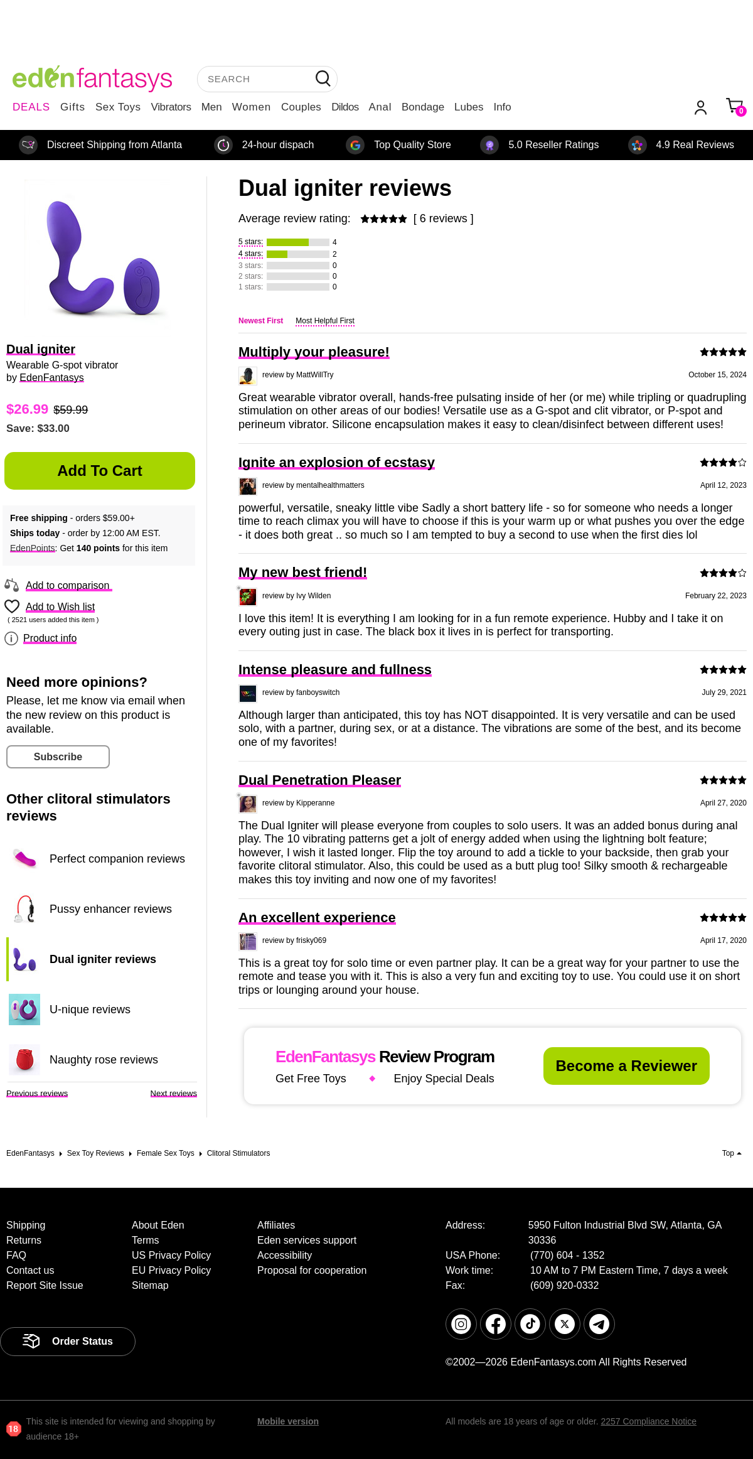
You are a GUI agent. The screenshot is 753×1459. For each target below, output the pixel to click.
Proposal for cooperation (311, 1270)
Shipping (25, 1225)
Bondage (423, 107)
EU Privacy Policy (171, 1270)
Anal (380, 107)
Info (502, 107)
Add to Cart (99, 470)
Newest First (260, 320)
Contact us (30, 1270)
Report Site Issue (44, 1285)
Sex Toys (118, 107)
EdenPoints (32, 548)
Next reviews (174, 1093)
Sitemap (150, 1285)
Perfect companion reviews (117, 859)
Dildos (344, 107)
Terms (145, 1240)
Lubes (468, 107)
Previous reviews (37, 1093)
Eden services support (306, 1240)
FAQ (16, 1255)
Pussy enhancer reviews (111, 909)
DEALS (31, 107)
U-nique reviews (90, 1009)
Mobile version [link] (288, 1421)
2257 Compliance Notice (649, 1421)
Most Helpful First (325, 320)
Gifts (72, 107)
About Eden (158, 1225)
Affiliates (276, 1225)
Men (211, 107)
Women (251, 107)
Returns (23, 1240)
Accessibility (284, 1255)
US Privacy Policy (171, 1255)
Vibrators (171, 107)
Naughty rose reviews (104, 1059)
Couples (301, 107)
